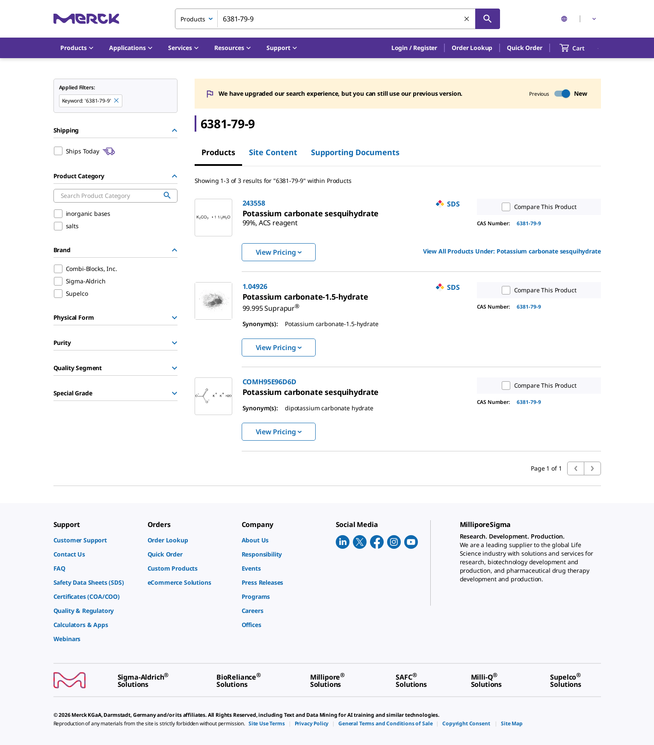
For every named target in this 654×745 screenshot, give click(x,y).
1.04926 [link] (255, 286)
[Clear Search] (467, 19)
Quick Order (524, 48)
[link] (311, 213)
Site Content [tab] (273, 152)
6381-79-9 (529, 223)
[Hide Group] (174, 130)
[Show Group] (174, 317)
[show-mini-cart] (580, 47)
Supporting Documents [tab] (355, 152)
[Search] (487, 19)
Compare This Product (537, 207)
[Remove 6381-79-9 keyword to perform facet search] (116, 100)
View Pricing (279, 252)
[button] (414, 48)
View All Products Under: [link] (512, 251)
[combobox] (337, 19)
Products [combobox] (193, 19)
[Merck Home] (86, 19)
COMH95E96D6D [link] (269, 381)
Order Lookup (472, 48)
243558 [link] (254, 203)
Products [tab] (218, 152)
